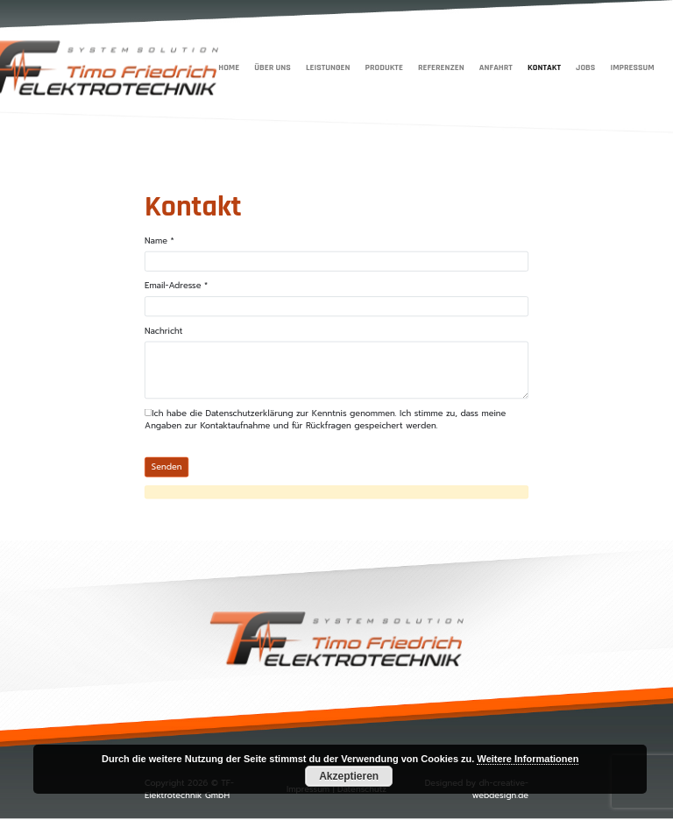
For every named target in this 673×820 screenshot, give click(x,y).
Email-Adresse (176, 285)
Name (159, 241)
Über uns (272, 67)
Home (228, 67)
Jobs (585, 67)
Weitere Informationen (527, 758)
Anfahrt (496, 67)
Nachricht (163, 331)
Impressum (632, 67)
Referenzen (441, 67)
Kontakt (544, 67)
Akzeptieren (349, 776)
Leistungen (328, 67)
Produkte (384, 67)
